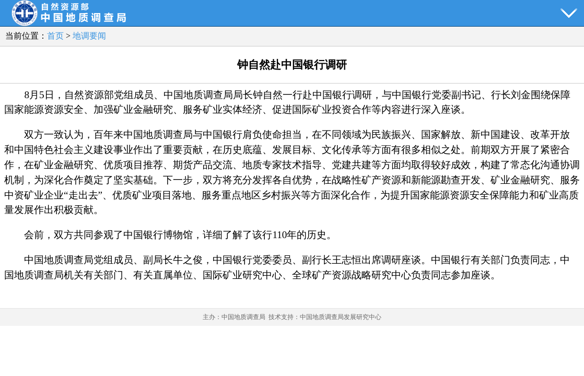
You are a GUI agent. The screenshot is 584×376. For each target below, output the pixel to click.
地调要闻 (89, 35)
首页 (55, 35)
